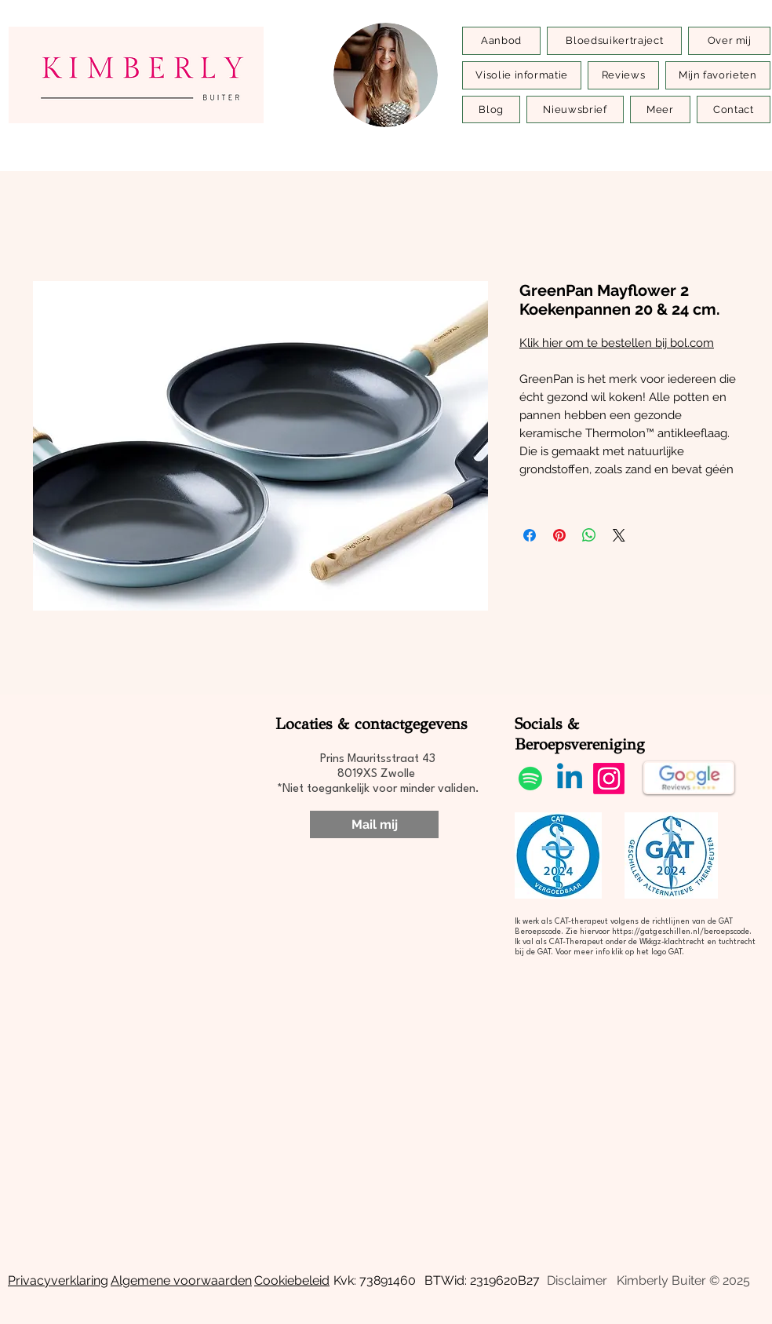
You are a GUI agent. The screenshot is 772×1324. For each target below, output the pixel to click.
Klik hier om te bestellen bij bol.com (616, 343)
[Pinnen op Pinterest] (559, 535)
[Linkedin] (569, 778)
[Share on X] (619, 535)
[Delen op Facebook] (529, 535)
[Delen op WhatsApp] (589, 535)
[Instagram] (609, 778)
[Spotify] (530, 778)
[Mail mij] (374, 824)
